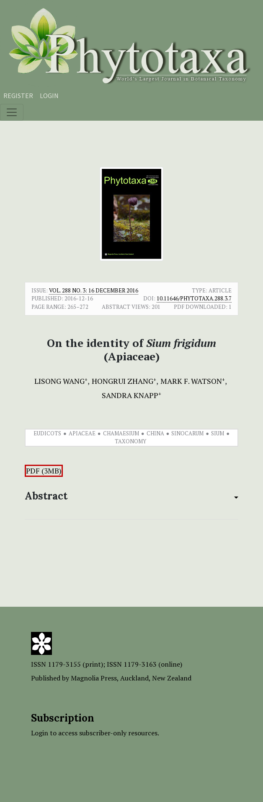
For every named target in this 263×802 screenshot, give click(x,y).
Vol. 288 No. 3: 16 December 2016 (93, 290)
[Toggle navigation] (11, 112)
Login (49, 95)
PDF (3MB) (44, 471)
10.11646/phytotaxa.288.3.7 (194, 298)
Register (18, 95)
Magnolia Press (94, 678)
